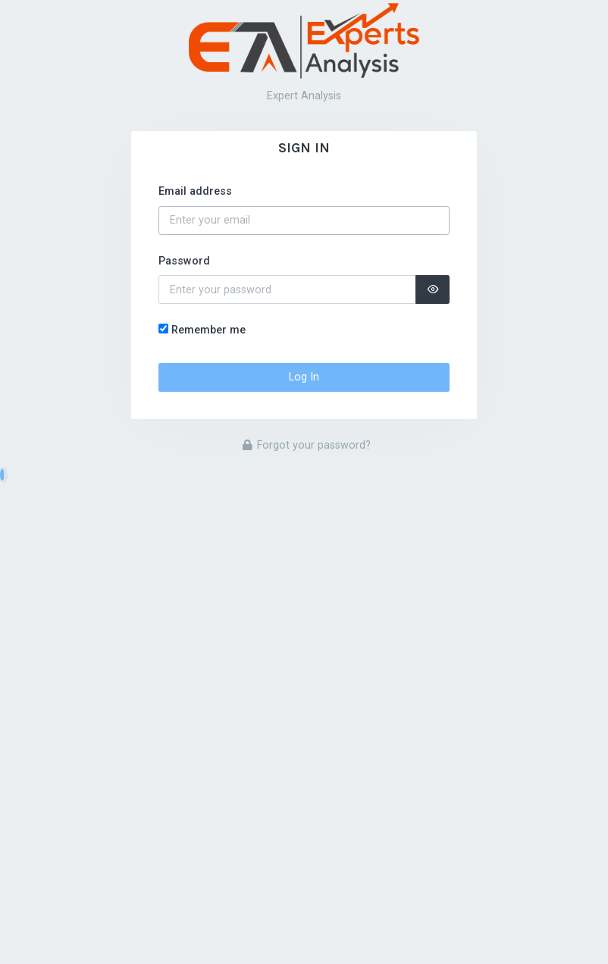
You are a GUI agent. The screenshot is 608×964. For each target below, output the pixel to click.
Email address (195, 191)
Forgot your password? (307, 445)
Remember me (208, 330)
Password (184, 261)
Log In (304, 377)
